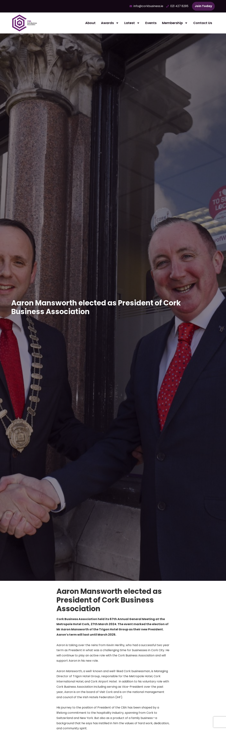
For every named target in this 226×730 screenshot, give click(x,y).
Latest (132, 23)
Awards (110, 23)
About (90, 23)
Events (151, 23)
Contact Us (202, 23)
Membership (175, 23)
